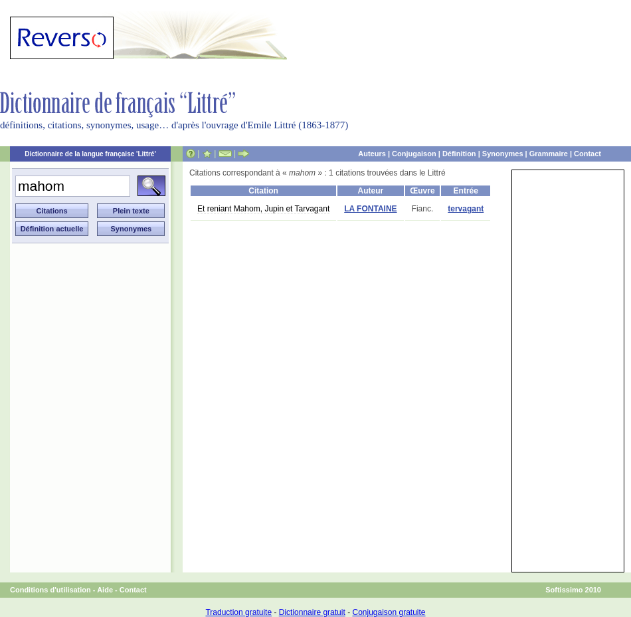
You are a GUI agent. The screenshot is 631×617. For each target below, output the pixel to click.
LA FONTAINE (370, 208)
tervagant (466, 208)
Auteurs (372, 154)
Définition (459, 154)
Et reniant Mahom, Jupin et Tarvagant (263, 208)
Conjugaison (414, 154)
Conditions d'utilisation (50, 590)
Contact (587, 154)
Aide (105, 590)
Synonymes (502, 154)
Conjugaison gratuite (388, 612)
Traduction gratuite (238, 612)
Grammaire (548, 154)
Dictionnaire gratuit (312, 612)
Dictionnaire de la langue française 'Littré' (90, 154)
